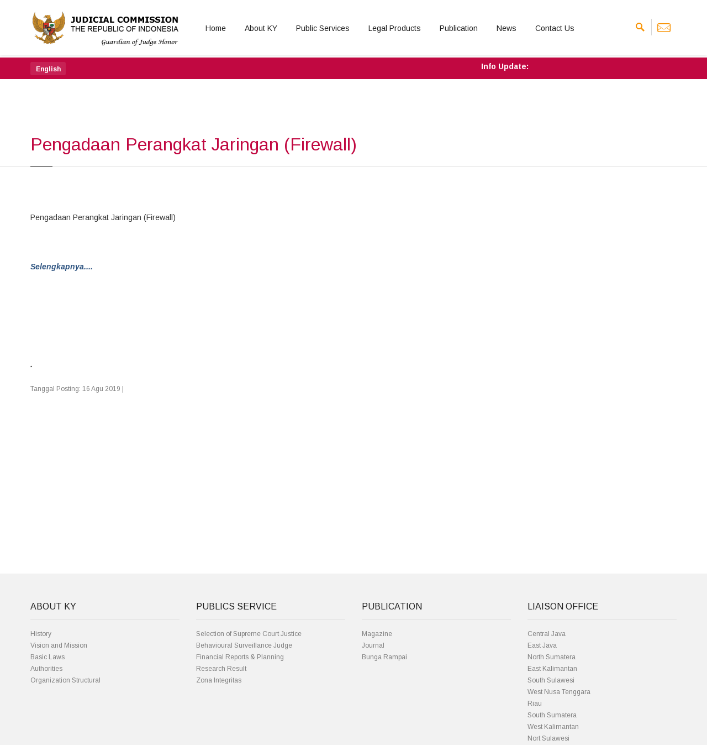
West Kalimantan (553, 727)
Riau (534, 703)
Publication (459, 28)
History (40, 634)
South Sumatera (552, 715)
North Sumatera (551, 657)
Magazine (377, 634)
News (506, 28)
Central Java (546, 634)
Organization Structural (65, 680)
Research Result (221, 669)
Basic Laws (47, 657)
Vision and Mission (58, 645)
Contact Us (554, 28)
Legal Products (394, 28)
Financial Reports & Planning (240, 657)
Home (215, 28)
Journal (373, 645)
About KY (261, 28)
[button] (48, 68)
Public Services (323, 28)
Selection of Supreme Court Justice (249, 634)
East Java (542, 645)
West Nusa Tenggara (558, 692)
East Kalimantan (552, 669)
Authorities (46, 669)
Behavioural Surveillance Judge (244, 645)
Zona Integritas (218, 680)
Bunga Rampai (384, 657)
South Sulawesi (550, 680)
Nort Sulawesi (548, 738)
